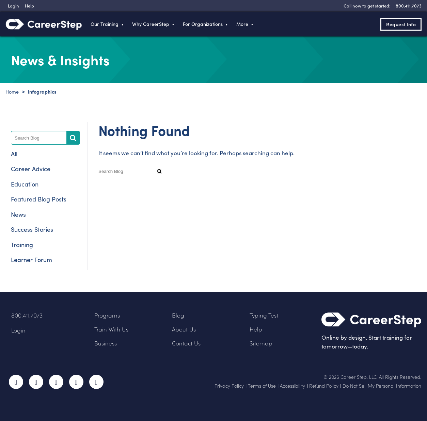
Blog (178, 315)
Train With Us (111, 329)
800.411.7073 (27, 315)
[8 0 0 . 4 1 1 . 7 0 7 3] (408, 5)
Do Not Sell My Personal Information (382, 386)
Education (24, 184)
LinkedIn (76, 382)
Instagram (56, 382)
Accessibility (292, 386)
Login (18, 330)
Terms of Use (262, 386)
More (242, 24)
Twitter (36, 382)
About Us (184, 329)
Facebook (16, 382)
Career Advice (30, 169)
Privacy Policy (229, 386)
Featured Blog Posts (38, 199)
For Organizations (203, 24)
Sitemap (261, 343)
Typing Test (264, 315)
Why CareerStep (150, 24)
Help (256, 329)
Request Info (401, 24)
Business (105, 343)
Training (22, 245)
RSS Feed (97, 384)
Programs (107, 315)
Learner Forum (31, 260)
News (18, 214)
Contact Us (186, 343)
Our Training (104, 24)
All (14, 154)
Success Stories (32, 229)
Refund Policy (323, 386)
